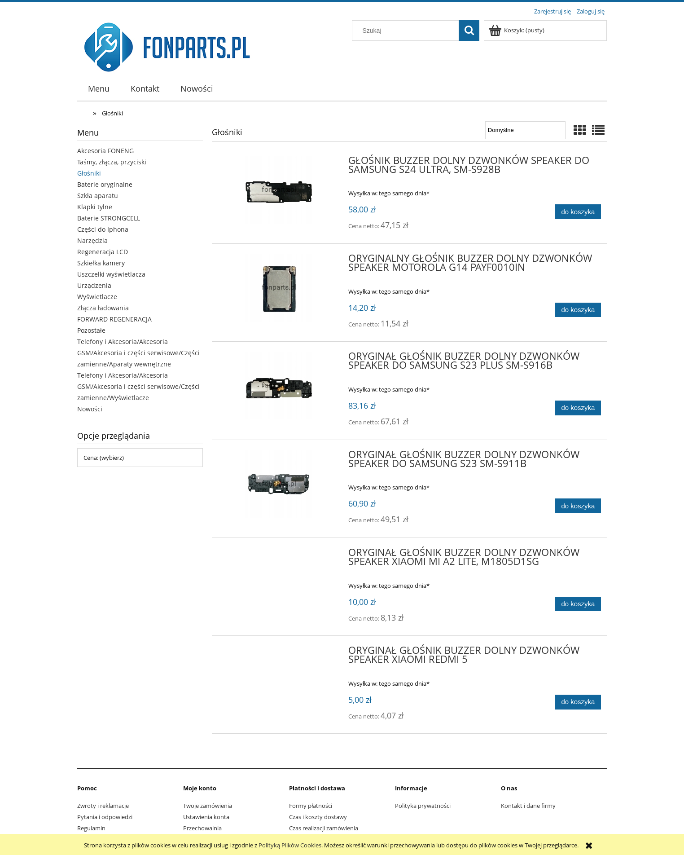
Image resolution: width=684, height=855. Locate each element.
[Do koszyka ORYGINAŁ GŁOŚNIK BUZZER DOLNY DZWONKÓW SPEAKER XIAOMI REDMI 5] (578, 702)
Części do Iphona (102, 229)
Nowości (89, 409)
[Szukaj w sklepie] (407, 30)
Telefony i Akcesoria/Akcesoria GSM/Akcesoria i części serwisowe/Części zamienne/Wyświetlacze (138, 386)
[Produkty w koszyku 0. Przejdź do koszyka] (517, 30)
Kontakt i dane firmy (528, 806)
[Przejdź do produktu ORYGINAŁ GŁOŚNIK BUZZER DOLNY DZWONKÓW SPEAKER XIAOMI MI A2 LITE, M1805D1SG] (279, 555)
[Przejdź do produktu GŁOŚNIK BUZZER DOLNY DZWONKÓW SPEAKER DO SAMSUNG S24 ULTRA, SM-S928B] (279, 190)
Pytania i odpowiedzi (104, 817)
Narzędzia (92, 240)
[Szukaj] (469, 30)
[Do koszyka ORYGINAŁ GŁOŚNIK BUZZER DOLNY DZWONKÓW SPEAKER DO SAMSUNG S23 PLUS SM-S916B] (578, 408)
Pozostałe (91, 330)
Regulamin (91, 828)
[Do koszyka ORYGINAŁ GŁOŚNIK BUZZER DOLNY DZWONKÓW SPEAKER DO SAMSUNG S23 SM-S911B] (578, 505)
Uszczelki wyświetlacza (111, 274)
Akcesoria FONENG (105, 150)
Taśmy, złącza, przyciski (111, 162)
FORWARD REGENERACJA (114, 319)
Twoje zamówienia (207, 806)
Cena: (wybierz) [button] (103, 458)
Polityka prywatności (423, 806)
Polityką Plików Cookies (290, 845)
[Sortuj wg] (525, 130)
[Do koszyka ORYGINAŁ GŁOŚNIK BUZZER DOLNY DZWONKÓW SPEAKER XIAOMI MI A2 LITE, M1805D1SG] (578, 604)
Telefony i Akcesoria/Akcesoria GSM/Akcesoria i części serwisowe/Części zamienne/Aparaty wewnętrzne (138, 352)
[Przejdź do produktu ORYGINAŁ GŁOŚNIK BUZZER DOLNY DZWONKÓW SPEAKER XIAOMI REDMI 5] (279, 653)
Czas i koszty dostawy (318, 817)
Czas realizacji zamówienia (323, 828)
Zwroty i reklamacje (103, 806)
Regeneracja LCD (102, 251)
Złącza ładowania (103, 308)
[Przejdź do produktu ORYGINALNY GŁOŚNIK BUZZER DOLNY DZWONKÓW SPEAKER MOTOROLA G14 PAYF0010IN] (279, 288)
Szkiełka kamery (101, 263)
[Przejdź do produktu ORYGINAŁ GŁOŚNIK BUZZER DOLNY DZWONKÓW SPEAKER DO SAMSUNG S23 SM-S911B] (279, 484)
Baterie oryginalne (104, 184)
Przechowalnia (202, 828)
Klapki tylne (94, 207)
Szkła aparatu (97, 195)
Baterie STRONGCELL (108, 218)
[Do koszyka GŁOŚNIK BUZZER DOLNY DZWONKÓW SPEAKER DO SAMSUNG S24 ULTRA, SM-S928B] (578, 211)
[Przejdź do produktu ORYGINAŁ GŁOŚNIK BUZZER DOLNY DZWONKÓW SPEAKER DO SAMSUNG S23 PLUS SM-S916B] (279, 385)
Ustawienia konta (206, 817)
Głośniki (89, 173)
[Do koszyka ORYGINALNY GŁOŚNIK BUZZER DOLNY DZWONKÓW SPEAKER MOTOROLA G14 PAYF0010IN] (578, 310)
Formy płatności (310, 806)
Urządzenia (94, 285)
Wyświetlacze (97, 296)
